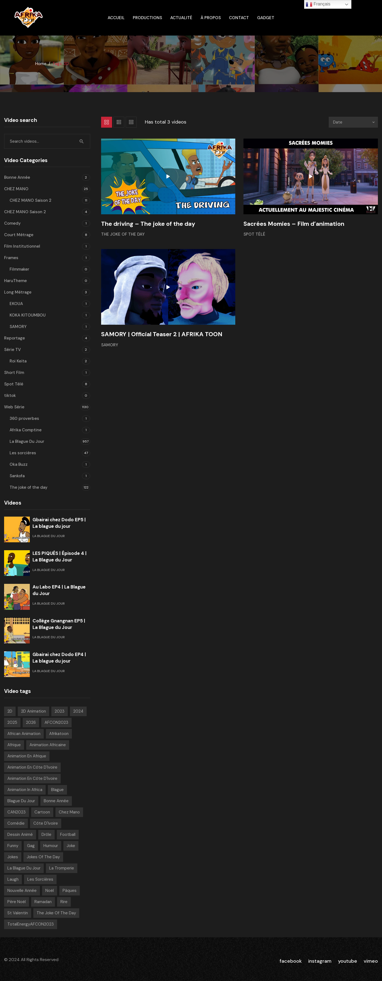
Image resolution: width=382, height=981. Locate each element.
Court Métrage (18, 235)
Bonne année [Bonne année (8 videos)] (56, 801)
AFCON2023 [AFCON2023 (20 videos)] (56, 722)
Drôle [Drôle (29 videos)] (46, 834)
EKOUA (16, 303)
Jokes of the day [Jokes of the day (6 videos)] (43, 857)
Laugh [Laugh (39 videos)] (13, 879)
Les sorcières (23, 453)
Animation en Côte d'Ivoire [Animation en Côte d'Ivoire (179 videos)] (32, 778)
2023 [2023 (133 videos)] (59, 711)
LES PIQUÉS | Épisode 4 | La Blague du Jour (60, 556)
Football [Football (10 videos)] (67, 834)
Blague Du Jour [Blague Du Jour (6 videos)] (21, 801)
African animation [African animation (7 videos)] (23, 733)
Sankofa (17, 476)
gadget (265, 18)
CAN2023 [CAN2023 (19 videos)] (16, 812)
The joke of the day (123, 234)
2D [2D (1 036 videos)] (9, 711)
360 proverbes (24, 418)
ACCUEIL (116, 18)
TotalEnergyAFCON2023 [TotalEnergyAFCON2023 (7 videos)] (30, 924)
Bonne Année (17, 177)
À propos (211, 18)
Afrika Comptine (26, 430)
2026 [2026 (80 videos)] (31, 722)
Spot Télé (254, 234)
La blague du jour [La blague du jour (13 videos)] (23, 868)
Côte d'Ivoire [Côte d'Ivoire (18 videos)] (45, 823)
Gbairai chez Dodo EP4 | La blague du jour (59, 657)
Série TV (12, 349)
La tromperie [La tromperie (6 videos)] (61, 868)
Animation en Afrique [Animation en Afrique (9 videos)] (26, 756)
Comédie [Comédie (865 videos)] (16, 823)
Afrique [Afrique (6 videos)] (14, 745)
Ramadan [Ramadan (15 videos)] (43, 901)
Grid (106, 122)
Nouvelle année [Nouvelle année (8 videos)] (22, 890)
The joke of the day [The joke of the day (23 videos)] (56, 913)
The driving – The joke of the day (148, 224)
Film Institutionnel (22, 246)
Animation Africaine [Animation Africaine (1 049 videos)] (48, 745)
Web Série (14, 407)
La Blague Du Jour (27, 441)
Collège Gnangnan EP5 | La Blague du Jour (59, 624)
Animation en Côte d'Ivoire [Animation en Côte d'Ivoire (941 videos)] (32, 767)
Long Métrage (17, 292)
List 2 (131, 122)
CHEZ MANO (16, 189)
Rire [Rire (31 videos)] (63, 901)
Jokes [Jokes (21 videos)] (12, 857)
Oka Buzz (19, 464)
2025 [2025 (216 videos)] (12, 722)
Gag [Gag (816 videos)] (31, 845)
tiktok (10, 395)
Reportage (14, 338)
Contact (239, 18)
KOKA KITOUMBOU (28, 315)
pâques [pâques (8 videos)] (70, 890)
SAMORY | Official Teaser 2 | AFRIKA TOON (161, 334)
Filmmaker (19, 269)
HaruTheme (15, 280)
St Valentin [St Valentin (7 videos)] (17, 913)
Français (318, 4)
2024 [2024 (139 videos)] (78, 711)
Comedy (12, 223)
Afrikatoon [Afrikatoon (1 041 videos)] (59, 733)
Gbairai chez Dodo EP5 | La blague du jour (59, 523)
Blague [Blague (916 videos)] (57, 789)
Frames (11, 257)
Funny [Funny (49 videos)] (12, 845)
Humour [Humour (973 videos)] (50, 845)
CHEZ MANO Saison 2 (30, 200)
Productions (147, 18)
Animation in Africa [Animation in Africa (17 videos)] (24, 789)
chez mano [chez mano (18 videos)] (69, 812)
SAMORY (109, 345)
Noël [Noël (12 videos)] (49, 890)
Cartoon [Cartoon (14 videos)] (42, 812)
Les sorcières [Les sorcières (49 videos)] (40, 879)
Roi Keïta (18, 361)
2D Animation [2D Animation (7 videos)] (33, 711)
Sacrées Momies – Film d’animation (293, 224)
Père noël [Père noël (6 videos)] (16, 901)
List (119, 122)
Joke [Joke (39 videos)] (71, 845)
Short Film (14, 372)
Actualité (181, 18)
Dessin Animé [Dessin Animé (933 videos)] (20, 834)
